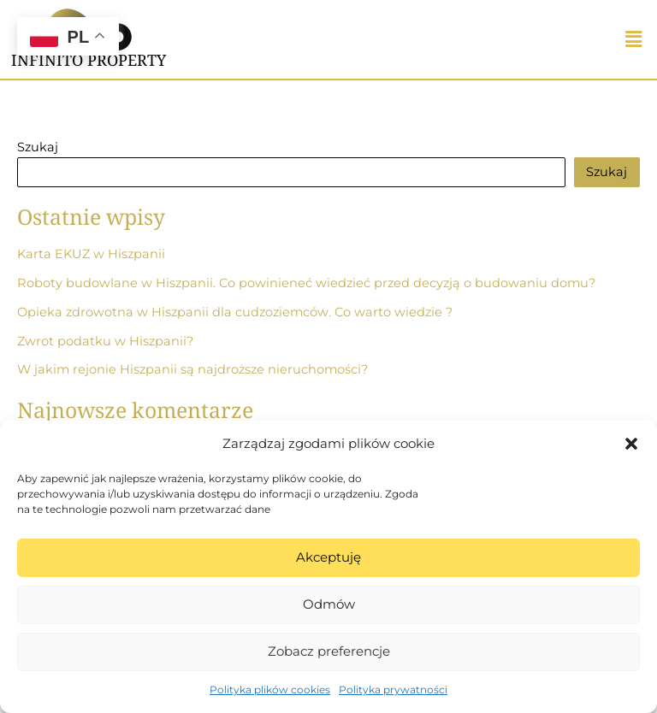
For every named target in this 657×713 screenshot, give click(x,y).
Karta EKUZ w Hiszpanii (91, 254)
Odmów (329, 604)
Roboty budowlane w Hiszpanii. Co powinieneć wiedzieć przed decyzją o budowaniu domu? (306, 283)
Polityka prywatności (393, 689)
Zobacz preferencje (329, 651)
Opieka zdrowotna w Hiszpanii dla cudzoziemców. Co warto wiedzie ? (235, 312)
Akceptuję (328, 557)
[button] (631, 443)
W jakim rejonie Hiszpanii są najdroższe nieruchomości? (192, 369)
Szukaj (37, 147)
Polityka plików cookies (270, 689)
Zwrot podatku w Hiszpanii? (105, 341)
